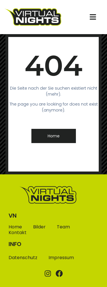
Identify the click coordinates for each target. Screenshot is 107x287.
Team (63, 227)
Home (15, 227)
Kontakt (18, 233)
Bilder (39, 227)
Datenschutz (23, 257)
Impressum (61, 257)
